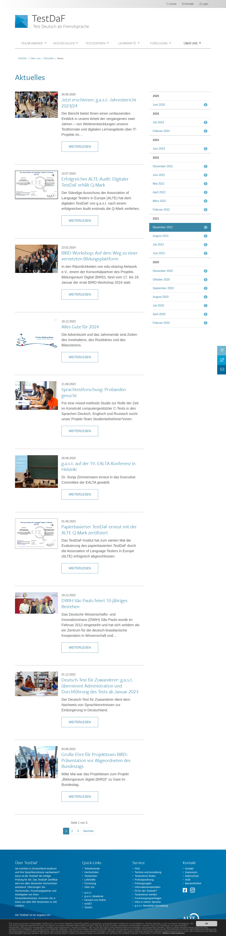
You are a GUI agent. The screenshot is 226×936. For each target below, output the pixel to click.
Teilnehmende (92, 868)
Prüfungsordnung (144, 879)
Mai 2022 (158, 183)
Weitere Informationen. (173, 933)
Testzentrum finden (145, 876)
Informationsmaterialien (147, 887)
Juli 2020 (158, 305)
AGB (187, 879)
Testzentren (90, 876)
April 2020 (159, 314)
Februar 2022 (161, 209)
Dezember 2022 (163, 166)
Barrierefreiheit (193, 883)
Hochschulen (91, 872)
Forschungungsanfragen (148, 898)
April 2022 (159, 192)
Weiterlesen (80, 146)
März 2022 (159, 200)
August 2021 (161, 235)
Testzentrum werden (146, 894)
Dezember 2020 (163, 270)
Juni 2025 (159, 104)
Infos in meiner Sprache (148, 901)
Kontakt (189, 868)
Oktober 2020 (161, 279)
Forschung (90, 883)
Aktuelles (49, 58)
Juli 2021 (158, 244)
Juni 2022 (159, 174)
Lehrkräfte (90, 879)
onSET (88, 903)
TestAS (88, 907)
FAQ (137, 868)
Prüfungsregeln (143, 883)
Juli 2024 (158, 122)
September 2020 (163, 288)
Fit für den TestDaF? (146, 890)
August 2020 (161, 296)
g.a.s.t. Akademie (93, 896)
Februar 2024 (161, 130)
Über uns (35, 58)
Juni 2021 (159, 253)
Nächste (88, 830)
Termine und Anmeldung (148, 872)
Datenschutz (192, 876)
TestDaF (22, 58)
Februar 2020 (161, 322)
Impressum (191, 872)
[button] (34, 43)
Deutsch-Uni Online (95, 900)
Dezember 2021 (163, 227)
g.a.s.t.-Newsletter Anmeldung (151, 905)
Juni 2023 (159, 148)
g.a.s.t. (88, 892)
